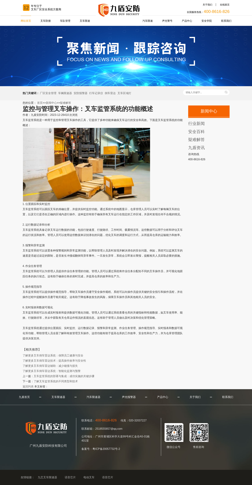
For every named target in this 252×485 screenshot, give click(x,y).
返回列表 (28, 386)
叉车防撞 (45, 20)
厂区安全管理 (48, 93)
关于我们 (207, 4)
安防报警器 (80, 93)
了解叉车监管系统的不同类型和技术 (56, 381)
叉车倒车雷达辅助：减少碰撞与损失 (50, 365)
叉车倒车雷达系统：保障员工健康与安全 (53, 355)
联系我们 (226, 20)
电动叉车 (89, 477)
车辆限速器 (65, 93)
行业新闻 (196, 123)
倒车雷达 (110, 93)
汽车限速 (147, 20)
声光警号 (167, 20)
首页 (40, 102)
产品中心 (187, 20)
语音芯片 (70, 477)
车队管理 (65, 20)
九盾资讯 (196, 147)
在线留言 (225, 4)
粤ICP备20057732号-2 (106, 448)
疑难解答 (65, 102)
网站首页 (26, 20)
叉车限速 (85, 20)
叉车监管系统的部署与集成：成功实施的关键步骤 (64, 376)
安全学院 (206, 20)
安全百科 (196, 131)
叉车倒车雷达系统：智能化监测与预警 (52, 371)
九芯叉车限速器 (47, 477)
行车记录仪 (96, 93)
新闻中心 (51, 102)
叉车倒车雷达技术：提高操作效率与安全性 (54, 360)
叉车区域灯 (124, 93)
